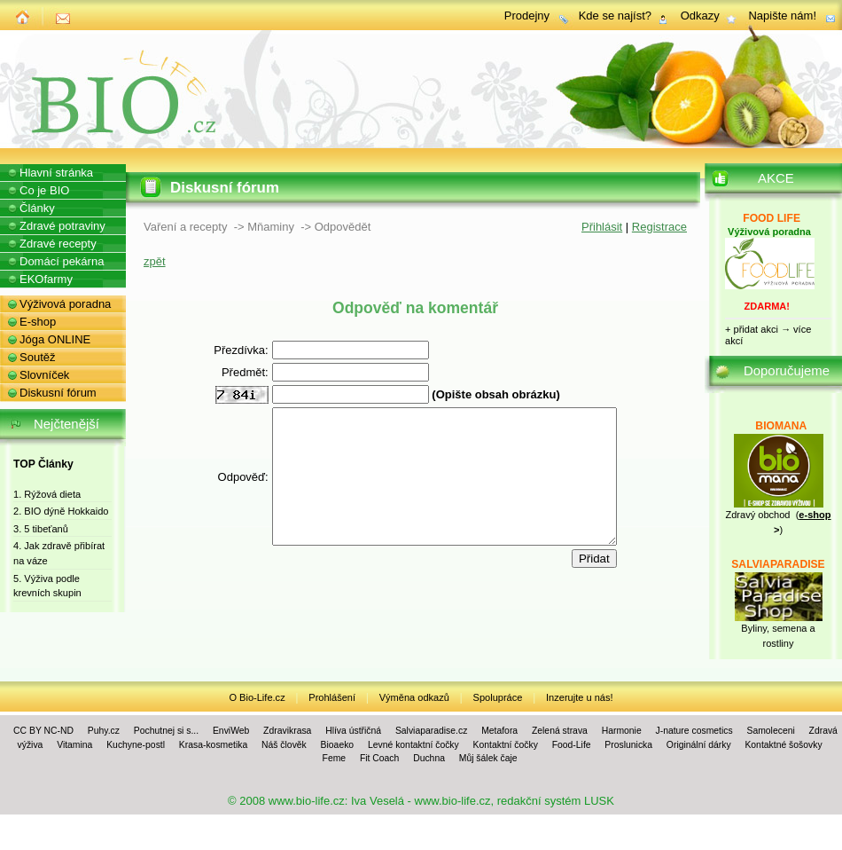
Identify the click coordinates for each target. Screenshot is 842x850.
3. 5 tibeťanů (40, 528)
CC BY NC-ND (43, 731)
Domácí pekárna (61, 261)
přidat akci (756, 329)
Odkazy (700, 15)
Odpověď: (223, 490)
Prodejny (527, 15)
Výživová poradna (65, 304)
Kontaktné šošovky (783, 745)
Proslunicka (628, 745)
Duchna (429, 758)
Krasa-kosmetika (213, 745)
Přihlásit (601, 226)
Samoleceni (770, 731)
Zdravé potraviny (62, 225)
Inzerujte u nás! (579, 697)
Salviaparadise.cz (431, 731)
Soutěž (37, 357)
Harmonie (622, 731)
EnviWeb (231, 731)
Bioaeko (338, 745)
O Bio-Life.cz (257, 697)
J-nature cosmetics (693, 731)
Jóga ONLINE (54, 339)
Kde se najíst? (615, 15)
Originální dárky (699, 745)
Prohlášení (331, 697)
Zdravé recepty (58, 243)
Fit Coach (379, 758)
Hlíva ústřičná (353, 731)
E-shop (37, 321)
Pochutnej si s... (166, 731)
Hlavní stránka (56, 172)
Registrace (659, 226)
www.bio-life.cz (307, 800)
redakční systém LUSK (555, 800)
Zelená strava (560, 731)
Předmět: (224, 372)
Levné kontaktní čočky (413, 745)
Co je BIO (44, 190)
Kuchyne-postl (135, 745)
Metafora (499, 731)
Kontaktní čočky (505, 745)
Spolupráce (498, 697)
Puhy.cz (104, 731)
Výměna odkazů (414, 697)
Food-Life (571, 745)
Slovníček (44, 375)
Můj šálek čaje (488, 758)
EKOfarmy (46, 279)
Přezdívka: (220, 350)
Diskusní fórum (58, 392)
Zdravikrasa (287, 731)
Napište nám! (782, 15)
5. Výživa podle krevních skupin (47, 586)
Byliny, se (761, 628)
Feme (335, 758)
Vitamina (74, 745)
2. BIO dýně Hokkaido (60, 511)
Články (37, 208)
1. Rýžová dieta (47, 494)
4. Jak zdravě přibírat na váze (59, 553)
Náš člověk (284, 745)
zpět (155, 261)
